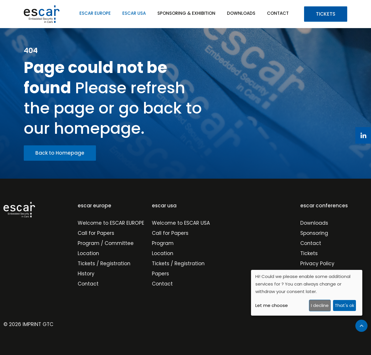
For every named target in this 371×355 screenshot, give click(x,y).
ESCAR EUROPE (95, 13)
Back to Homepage (59, 152)
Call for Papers (96, 233)
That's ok (344, 305)
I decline (320, 305)
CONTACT (278, 13)
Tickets (309, 253)
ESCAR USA (134, 13)
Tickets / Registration (104, 263)
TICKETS (325, 13)
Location (88, 253)
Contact (88, 283)
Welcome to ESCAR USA (181, 222)
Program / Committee (106, 243)
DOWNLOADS (241, 13)
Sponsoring (314, 233)
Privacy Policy (317, 263)
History (86, 273)
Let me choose (271, 305)
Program (163, 243)
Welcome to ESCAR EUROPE (111, 222)
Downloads (314, 222)
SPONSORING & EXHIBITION (186, 13)
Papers (160, 273)
